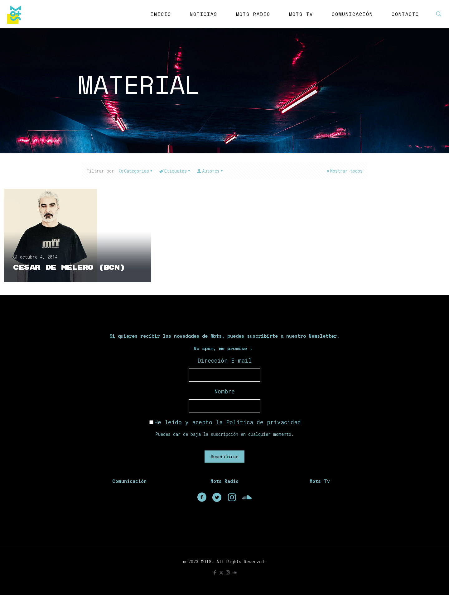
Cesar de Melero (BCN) (69, 267)
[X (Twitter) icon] (221, 572)
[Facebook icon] (214, 572)
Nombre (225, 391)
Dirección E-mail (225, 360)
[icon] (234, 572)
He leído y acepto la (225, 422)
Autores (210, 171)
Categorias (136, 171)
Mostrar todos (344, 171)
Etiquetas (175, 171)
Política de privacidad (263, 422)
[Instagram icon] (227, 572)
